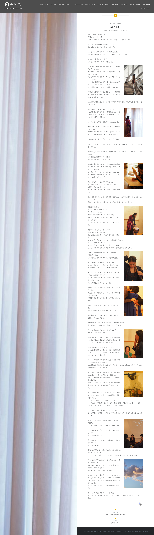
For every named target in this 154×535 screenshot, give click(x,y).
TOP (129, 531)
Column (124, 5)
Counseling (90, 5)
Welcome (44, 5)
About (53, 5)
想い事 (119, 23)
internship (145, 8)
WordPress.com (143, 531)
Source (115, 5)
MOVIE (68, 5)
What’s (61, 5)
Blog (107, 5)
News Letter (135, 5)
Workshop (78, 5)
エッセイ (113, 23)
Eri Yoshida (111, 30)
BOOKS (100, 5)
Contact (146, 5)
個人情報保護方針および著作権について (117, 531)
